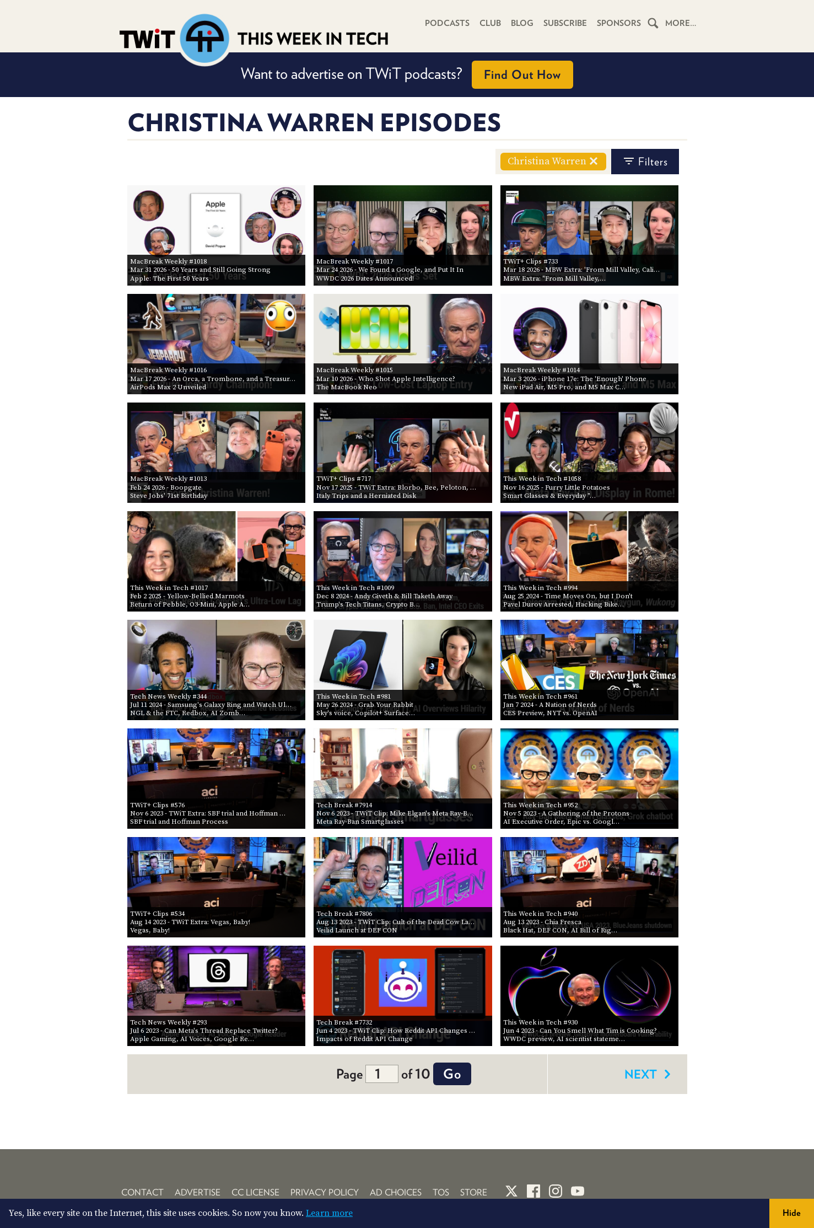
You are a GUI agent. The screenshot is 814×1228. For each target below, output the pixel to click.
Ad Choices (396, 1192)
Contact (142, 1192)
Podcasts (447, 23)
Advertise (197, 1192)
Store (473, 1192)
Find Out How (522, 74)
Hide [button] (792, 1213)
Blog (522, 23)
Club (490, 23)
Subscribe (565, 23)
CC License (255, 1192)
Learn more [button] (329, 1213)
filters (645, 161)
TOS (441, 1192)
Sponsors (619, 23)
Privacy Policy (324, 1192)
